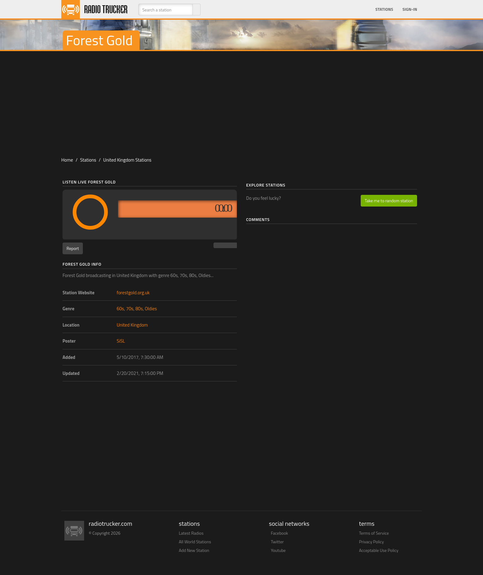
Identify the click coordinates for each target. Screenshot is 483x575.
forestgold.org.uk (133, 292)
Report (73, 248)
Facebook (279, 533)
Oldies (151, 308)
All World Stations (195, 541)
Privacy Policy (371, 541)
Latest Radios (191, 533)
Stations (384, 9)
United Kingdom (132, 324)
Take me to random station (389, 200)
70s (129, 308)
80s (139, 308)
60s (120, 308)
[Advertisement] (241, 100)
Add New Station (194, 550)
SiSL (121, 340)
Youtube (278, 550)
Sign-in (409, 9)
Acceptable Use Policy (379, 550)
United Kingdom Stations (127, 159)
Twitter (277, 541)
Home (67, 159)
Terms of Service (374, 533)
